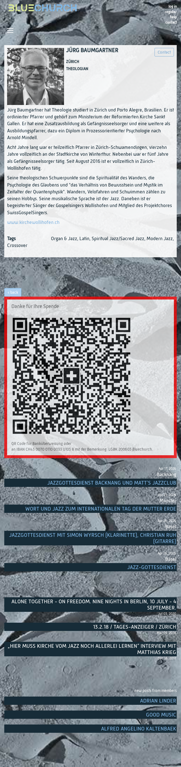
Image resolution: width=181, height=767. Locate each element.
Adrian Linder (158, 701)
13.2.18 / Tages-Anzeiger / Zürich (134, 627)
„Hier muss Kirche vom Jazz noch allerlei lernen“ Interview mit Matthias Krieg (92, 649)
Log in (172, 7)
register (171, 12)
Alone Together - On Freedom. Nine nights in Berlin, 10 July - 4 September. (93, 605)
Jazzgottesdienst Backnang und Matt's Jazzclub (111, 483)
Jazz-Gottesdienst (151, 567)
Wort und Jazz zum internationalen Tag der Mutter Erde (100, 509)
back (14, 293)
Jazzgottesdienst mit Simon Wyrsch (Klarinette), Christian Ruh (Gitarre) (92, 538)
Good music (161, 715)
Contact (171, 23)
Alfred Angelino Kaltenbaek (138, 729)
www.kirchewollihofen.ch (33, 222)
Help (173, 17)
